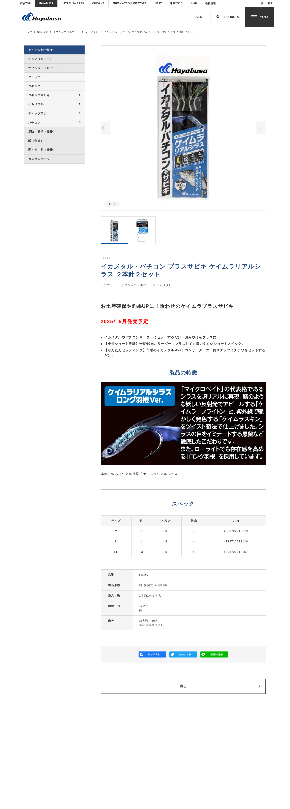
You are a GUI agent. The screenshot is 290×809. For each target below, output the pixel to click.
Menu (264, 17)
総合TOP (25, 3)
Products (231, 17)
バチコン (34, 122)
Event (199, 17)
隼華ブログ (176, 3)
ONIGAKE (98, 3)
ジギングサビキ (39, 95)
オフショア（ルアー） (66, 32)
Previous (105, 127)
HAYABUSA (46, 3)
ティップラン (37, 113)
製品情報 (42, 32)
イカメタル (92, 32)
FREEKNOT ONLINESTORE (130, 3)
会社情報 (210, 3)
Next (261, 127)
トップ (28, 32)
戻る (183, 686)
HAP (194, 3)
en (270, 3)
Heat (158, 3)
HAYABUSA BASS (73, 3)
